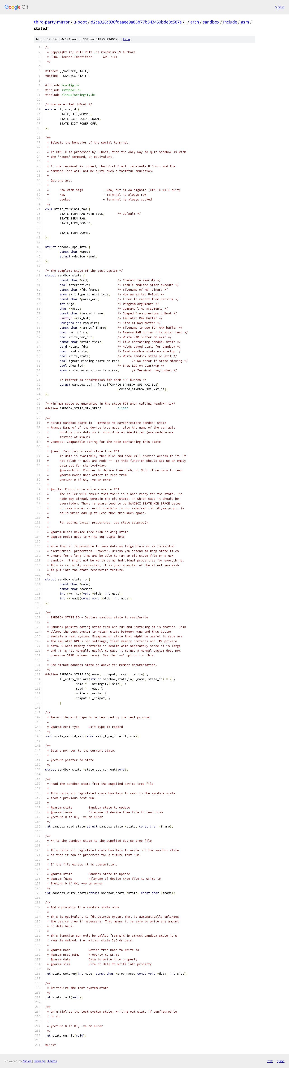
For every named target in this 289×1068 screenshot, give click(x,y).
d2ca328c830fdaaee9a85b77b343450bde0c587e (136, 22)
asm (245, 22)
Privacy (39, 1061)
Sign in (279, 7)
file (126, 39)
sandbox (211, 22)
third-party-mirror (52, 22)
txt (270, 1061)
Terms (52, 1061)
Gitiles (27, 1061)
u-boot (80, 22)
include (230, 22)
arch (194, 22)
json (280, 1061)
